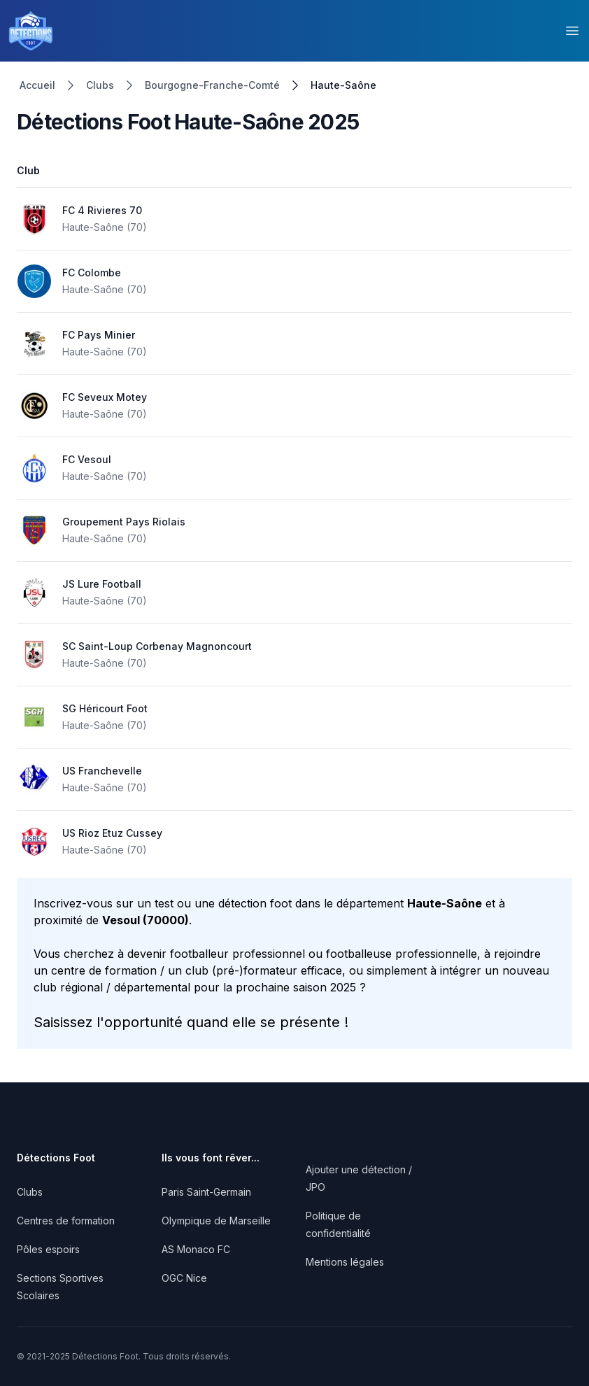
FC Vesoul (86, 459)
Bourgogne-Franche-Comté (212, 85)
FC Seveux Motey (104, 397)
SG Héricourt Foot (105, 708)
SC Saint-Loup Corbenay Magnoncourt (157, 646)
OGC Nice (184, 1278)
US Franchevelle (102, 771)
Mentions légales (345, 1262)
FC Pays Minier (98, 335)
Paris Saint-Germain (206, 1192)
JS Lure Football (101, 584)
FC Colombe (91, 272)
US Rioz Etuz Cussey (112, 833)
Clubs (100, 85)
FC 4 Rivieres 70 (102, 210)
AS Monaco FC (196, 1249)
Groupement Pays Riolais (123, 522)
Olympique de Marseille (216, 1220)
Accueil (37, 85)
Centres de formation (66, 1220)
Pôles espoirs (48, 1249)
